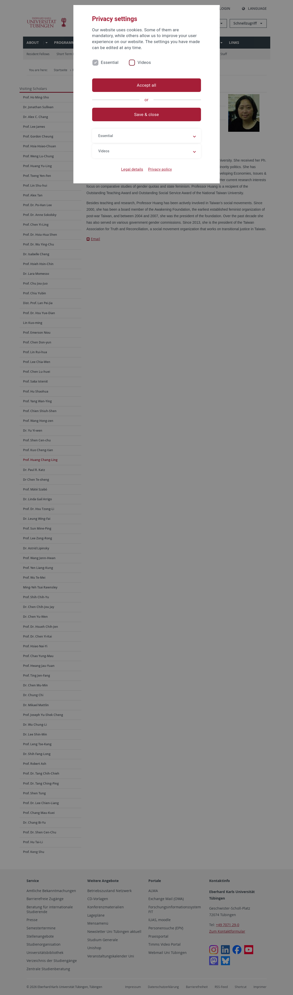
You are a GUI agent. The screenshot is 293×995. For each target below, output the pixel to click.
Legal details (132, 169)
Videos (144, 62)
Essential (110, 62)
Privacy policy (160, 169)
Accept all (146, 85)
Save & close (146, 114)
